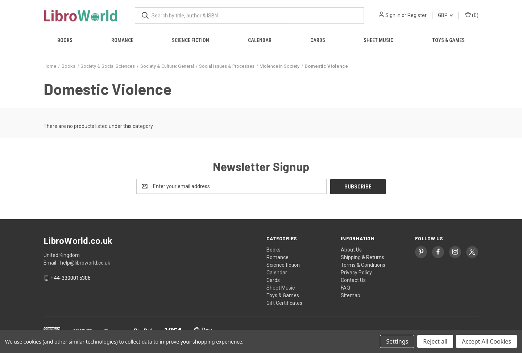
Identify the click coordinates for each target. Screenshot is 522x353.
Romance (122, 40)
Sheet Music (378, 40)
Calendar (260, 40)
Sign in (393, 15)
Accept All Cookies (486, 341)
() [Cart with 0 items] (471, 15)
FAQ (345, 287)
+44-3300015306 (70, 278)
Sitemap (350, 295)
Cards (317, 40)
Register (417, 15)
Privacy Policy (356, 272)
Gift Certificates (284, 303)
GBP (445, 15)
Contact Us (353, 280)
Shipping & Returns (362, 257)
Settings (397, 341)
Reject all (435, 341)
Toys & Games (448, 40)
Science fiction (190, 40)
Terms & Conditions (363, 264)
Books (64, 40)
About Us (351, 249)
